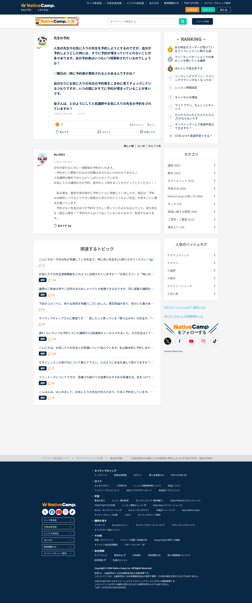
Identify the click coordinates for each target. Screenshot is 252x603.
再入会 (223, 10)
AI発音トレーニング (165, 510)
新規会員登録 (120, 474)
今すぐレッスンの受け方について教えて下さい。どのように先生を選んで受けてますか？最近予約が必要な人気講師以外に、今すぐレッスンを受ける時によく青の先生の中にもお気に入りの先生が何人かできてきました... (96, 362)
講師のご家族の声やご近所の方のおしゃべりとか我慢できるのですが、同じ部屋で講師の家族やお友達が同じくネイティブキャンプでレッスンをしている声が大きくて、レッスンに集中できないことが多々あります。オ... (96, 289)
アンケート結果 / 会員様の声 (133, 539)
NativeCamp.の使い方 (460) (185, 196)
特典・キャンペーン (103, 539)
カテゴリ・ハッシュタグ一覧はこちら (185, 307)
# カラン (173, 263)
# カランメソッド (178, 255)
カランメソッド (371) (181, 181)
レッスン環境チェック (134, 505)
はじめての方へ (101, 485)
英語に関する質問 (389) (182, 211)
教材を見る (99, 500)
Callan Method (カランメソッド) (185, 500)
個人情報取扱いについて (179, 555)
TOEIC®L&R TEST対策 (104, 505)
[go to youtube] (59, 512)
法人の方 (154, 3)
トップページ (100, 474)
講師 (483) (174, 165)
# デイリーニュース (180, 286)
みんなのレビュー (120, 524)
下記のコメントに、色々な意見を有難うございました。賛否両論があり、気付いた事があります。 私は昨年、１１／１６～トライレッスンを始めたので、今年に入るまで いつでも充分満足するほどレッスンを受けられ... (97, 303)
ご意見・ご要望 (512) (181, 219)
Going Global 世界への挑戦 (167, 539)
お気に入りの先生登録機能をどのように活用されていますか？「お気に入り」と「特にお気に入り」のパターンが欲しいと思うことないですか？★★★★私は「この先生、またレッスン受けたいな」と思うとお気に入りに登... (96, 274)
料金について (174, 485)
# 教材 (171, 278)
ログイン (208, 9)
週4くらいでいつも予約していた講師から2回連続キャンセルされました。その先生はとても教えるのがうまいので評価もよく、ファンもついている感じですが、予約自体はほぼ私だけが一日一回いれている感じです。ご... (96, 333)
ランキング (99, 524)
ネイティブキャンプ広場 (105, 514)
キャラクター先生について (107, 529)
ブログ (127, 514)
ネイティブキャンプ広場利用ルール (183, 316)
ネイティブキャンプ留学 (217, 3)
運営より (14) (176, 227)
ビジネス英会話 (135, 3)
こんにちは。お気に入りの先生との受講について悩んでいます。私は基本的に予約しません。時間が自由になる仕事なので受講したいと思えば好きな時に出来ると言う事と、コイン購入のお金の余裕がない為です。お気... (96, 347)
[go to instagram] (65, 512)
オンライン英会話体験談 (106, 544)
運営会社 (119, 555)
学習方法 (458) (177, 188)
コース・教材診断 (120, 500)
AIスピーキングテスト (138, 510)
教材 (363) (174, 173)
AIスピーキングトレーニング (107, 510)
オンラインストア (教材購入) (149, 500)
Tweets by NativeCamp (173, 351)
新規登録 (192, 9)
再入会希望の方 (156, 474)
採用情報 (100, 559)
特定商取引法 (154, 555)
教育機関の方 (171, 3)
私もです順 (155, 146)
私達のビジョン (120, 559)
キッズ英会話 (94, 3)
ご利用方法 (121, 485)
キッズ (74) (175, 204)
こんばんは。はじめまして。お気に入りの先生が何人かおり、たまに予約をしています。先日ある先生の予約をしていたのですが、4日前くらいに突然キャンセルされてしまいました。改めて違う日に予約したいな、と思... (97, 392)
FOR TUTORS (191, 3)
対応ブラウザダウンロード (139, 490)
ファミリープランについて (107, 490)
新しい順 (129, 146)
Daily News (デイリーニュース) (167, 505)
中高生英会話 (114, 3)
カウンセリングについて (183, 524)
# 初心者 (173, 294)
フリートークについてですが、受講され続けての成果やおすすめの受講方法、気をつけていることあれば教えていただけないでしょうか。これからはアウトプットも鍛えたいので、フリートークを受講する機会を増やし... (96, 377)
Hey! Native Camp (191, 510)
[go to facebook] (52, 512)
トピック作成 (202, 21)
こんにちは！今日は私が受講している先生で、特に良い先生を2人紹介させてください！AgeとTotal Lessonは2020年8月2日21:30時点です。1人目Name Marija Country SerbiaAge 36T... (97, 259)
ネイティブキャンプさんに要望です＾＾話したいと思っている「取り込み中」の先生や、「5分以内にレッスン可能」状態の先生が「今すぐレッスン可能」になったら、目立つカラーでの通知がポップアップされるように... (96, 318)
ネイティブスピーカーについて (150, 524)
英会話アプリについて (169, 490)
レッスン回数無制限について (147, 485)
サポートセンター (134, 544)
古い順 (141, 146)
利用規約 (136, 555)
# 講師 (171, 270)
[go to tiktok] (72, 512)
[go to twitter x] (45, 512)
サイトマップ (100, 555)
